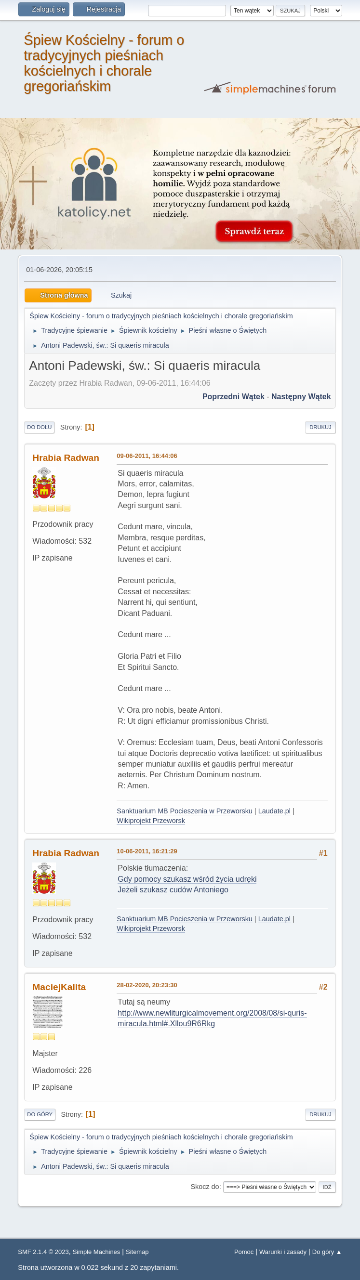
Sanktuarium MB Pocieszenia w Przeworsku (185, 811)
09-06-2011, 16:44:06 (147, 455)
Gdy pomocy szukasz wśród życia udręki (187, 879)
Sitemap (137, 1251)
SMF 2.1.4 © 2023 (43, 1251)
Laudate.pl (274, 811)
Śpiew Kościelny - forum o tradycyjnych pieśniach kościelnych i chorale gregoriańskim (104, 63)
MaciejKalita (59, 987)
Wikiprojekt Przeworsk (151, 820)
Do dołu (39, 427)
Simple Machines (96, 1251)
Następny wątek (301, 396)
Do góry (40, 1114)
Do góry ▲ (327, 1251)
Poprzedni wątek (233, 396)
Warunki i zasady (283, 1251)
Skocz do (204, 1186)
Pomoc (243, 1251)
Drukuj (320, 427)
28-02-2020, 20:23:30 (147, 985)
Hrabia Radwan (65, 458)
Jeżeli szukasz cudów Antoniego (173, 890)
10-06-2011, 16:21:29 (147, 851)
